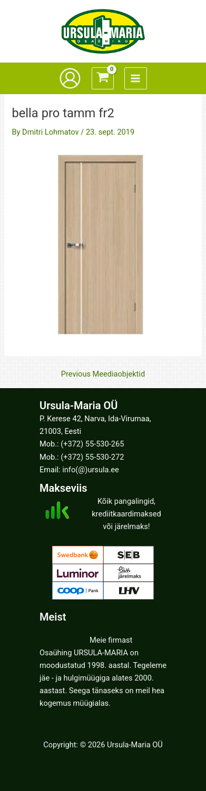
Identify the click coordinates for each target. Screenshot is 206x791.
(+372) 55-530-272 (92, 457)
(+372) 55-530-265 (92, 444)
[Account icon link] (70, 78)
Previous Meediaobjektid (103, 374)
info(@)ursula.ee (90, 469)
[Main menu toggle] (135, 78)
